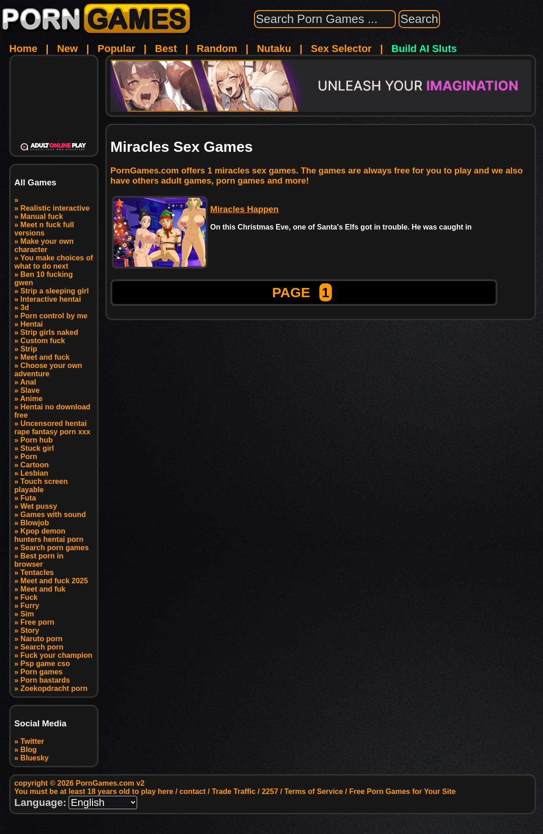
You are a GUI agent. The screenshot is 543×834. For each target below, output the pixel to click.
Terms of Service (313, 791)
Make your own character (44, 245)
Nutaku (274, 48)
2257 (270, 791)
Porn (28, 456)
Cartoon (34, 465)
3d (24, 307)
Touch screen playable (41, 485)
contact (192, 791)
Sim (27, 614)
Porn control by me (53, 316)
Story (29, 630)
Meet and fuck (44, 357)
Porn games (41, 672)
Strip (28, 349)
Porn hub (36, 440)
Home (23, 48)
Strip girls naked (49, 332)
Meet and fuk (42, 589)
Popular (116, 48)
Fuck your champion (56, 655)
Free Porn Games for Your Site (402, 791)
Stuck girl (37, 448)
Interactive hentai (50, 299)
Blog (28, 749)
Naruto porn (41, 639)
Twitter (32, 741)
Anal (28, 382)
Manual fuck (41, 216)
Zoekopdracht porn (53, 688)
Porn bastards (45, 680)
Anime (31, 399)
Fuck (28, 597)
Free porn (37, 622)
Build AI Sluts (424, 48)
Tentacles (37, 572)
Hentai (31, 324)
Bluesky (34, 758)
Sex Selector (341, 48)
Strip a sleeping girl (54, 291)
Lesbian (34, 473)
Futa (28, 498)
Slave (30, 390)
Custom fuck (42, 341)
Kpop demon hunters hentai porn (48, 535)
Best (166, 48)
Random (216, 48)
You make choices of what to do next (53, 262)
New (67, 48)
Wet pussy (38, 506)
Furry (29, 606)
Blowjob (34, 523)
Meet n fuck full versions (44, 229)
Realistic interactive (54, 208)
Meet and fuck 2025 (54, 581)
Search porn (41, 647)
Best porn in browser (39, 560)
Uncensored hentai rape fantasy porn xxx (52, 428)
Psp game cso (45, 663)
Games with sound (53, 514)
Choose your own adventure (48, 370)
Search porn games (54, 548)
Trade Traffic (233, 791)
